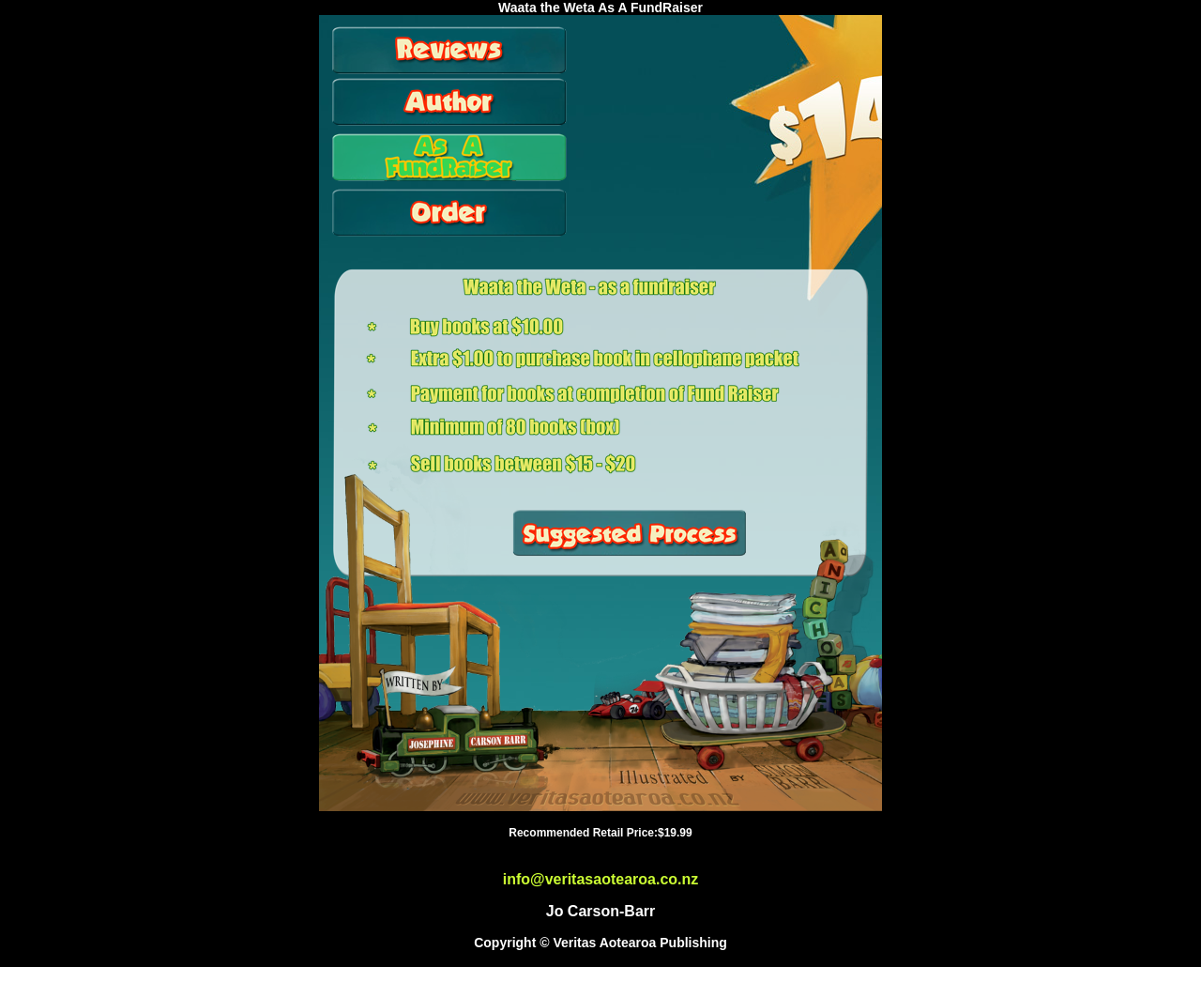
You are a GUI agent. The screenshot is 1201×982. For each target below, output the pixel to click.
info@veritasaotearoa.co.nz (601, 879)
